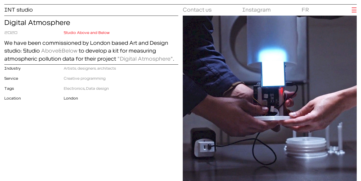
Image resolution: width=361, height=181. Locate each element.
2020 (10, 31)
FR (305, 8)
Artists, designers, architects (90, 67)
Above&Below (59, 49)
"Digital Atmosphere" (145, 57)
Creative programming (85, 77)
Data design (97, 87)
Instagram (256, 8)
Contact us (197, 8)
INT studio (18, 8)
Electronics (74, 87)
